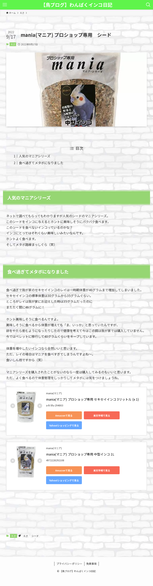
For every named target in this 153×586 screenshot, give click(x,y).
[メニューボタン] (5, 5)
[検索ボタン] (148, 5)
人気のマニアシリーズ (34, 156)
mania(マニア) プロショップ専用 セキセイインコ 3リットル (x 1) (92, 399)
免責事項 (91, 564)
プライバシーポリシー (69, 564)
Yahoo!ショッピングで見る (64, 425)
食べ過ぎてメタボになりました (41, 162)
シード (35, 535)
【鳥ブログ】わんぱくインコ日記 (76, 4)
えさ (13, 44)
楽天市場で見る (101, 415)
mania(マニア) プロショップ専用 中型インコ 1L (80, 454)
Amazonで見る (64, 415)
